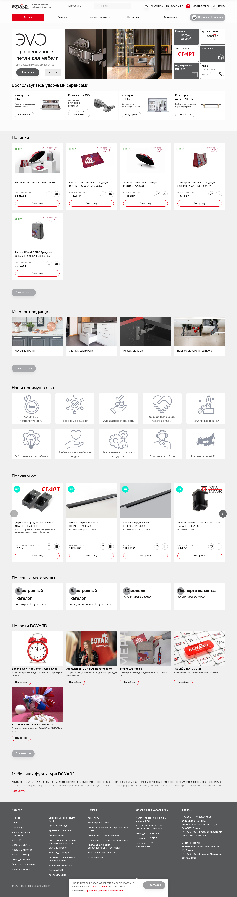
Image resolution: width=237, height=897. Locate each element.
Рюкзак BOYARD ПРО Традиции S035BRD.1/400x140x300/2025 (33, 254)
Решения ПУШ (56, 870)
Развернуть (18, 791)
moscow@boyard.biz (211, 832)
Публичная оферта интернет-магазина (108, 840)
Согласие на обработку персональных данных (108, 829)
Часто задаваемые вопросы (102, 853)
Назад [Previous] (14, 514)
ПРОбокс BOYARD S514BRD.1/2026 (35, 183)
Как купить (64, 17)
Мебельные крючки (22, 850)
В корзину (37, 203)
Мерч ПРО (17, 840)
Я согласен (154, 885)
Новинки (16, 818)
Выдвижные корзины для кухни (62, 819)
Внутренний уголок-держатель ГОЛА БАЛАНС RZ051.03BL (198, 524)
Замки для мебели (58, 848)
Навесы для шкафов (59, 853)
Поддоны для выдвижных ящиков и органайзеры (62, 841)
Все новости (23, 754)
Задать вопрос (96, 858)
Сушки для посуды (58, 826)
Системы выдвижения (23, 864)
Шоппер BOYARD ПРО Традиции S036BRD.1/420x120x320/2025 (196, 184)
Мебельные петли (21, 869)
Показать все (24, 292)
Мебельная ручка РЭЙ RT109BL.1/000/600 (136, 524)
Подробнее (28, 72)
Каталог (28, 17)
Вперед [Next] (223, 514)
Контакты (170, 17)
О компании (135, 17)
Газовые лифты (57, 835)
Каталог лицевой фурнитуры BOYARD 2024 (151, 819)
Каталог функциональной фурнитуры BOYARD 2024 (149, 827)
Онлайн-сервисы (99, 17)
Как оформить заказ (98, 823)
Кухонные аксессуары (60, 831)
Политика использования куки (103, 835)
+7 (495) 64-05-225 (191, 832)
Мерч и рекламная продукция (21, 834)
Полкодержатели (21, 860)
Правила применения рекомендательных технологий (104, 846)
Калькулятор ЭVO (145, 843)
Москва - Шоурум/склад (197, 818)
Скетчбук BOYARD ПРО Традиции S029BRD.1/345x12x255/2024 (88, 184)
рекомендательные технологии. (105, 890)
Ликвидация (18, 828)
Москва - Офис (191, 843)
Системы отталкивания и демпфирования (62, 859)
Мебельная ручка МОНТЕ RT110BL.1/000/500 (83, 524)
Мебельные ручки (21, 845)
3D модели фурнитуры (148, 834)
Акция (15, 823)
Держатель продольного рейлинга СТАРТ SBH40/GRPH (34, 524)
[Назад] (50, 72)
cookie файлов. (99, 887)
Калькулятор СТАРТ (146, 838)
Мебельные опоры (21, 855)
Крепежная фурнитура (60, 866)
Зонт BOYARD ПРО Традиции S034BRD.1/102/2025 (140, 184)
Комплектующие (57, 875)
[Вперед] (56, 72)
